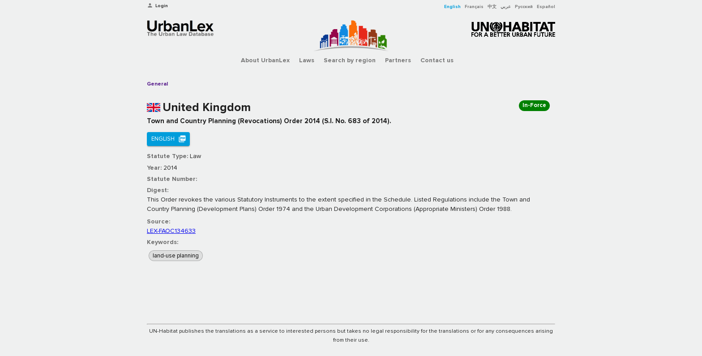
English (452, 6)
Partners (398, 60)
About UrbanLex (265, 60)
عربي (506, 6)
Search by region (350, 60)
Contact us (437, 60)
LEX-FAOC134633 (171, 231)
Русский (524, 6)
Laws (306, 60)
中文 (492, 6)
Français (474, 6)
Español (546, 6)
